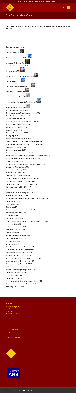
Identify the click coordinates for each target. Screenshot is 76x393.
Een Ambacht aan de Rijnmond (16, 87)
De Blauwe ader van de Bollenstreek (18, 153)
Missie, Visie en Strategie (14, 170)
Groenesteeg (10, 207)
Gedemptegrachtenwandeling (16, 110)
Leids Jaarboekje (11, 81)
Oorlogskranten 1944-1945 (15, 58)
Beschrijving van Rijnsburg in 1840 (17, 264)
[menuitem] (62, 7)
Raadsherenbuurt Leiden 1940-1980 (18, 261)
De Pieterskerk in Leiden (14, 227)
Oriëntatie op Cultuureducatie (16, 167)
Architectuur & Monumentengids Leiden (19, 193)
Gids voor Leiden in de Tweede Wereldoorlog (21, 121)
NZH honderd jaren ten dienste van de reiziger (21, 258)
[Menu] (67, 7)
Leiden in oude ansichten (14, 272)
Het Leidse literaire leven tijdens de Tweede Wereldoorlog (25, 198)
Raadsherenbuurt (11, 244)
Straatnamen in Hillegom (14, 119)
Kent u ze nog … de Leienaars (16, 267)
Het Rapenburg (11, 241)
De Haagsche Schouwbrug (15, 196)
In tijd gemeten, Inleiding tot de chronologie (20, 181)
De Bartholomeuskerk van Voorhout (18, 247)
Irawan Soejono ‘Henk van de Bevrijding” (19, 102)
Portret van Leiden (12, 275)
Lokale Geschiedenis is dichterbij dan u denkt (21, 178)
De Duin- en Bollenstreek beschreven (18, 210)
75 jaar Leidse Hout (12, 161)
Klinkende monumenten (14, 150)
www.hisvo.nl (20, 317)
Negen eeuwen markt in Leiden (16, 190)
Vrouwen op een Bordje (14, 213)
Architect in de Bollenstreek (15, 127)
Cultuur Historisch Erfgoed (15, 133)
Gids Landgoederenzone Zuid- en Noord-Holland (22, 144)
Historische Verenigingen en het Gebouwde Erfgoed (23, 164)
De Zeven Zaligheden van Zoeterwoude (19, 284)
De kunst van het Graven (14, 173)
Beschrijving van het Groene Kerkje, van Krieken (22, 281)
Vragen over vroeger (13, 218)
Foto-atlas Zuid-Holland (14, 97)
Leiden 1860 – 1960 (12, 278)
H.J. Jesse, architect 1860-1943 (16, 187)
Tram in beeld (10, 204)
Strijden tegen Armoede (14, 107)
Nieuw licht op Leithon (13, 92)
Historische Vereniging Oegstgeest (23, 390)
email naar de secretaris (13, 337)
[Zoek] (62, 7)
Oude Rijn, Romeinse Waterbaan (17, 116)
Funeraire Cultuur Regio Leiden (16, 176)
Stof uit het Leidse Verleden (15, 230)
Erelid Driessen (11, 53)
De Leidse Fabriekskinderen (15, 66)
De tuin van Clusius (12, 224)
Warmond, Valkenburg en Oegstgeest (18, 270)
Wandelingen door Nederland (15, 287)
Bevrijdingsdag (11, 215)
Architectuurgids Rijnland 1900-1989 (18, 235)
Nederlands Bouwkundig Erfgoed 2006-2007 (21, 159)
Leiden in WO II (11, 201)
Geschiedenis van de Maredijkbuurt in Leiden (21, 113)
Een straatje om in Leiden (14, 238)
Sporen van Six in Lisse (14, 63)
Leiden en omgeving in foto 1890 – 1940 (19, 184)
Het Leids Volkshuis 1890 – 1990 (17, 255)
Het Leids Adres (11, 71)
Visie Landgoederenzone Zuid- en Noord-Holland (23, 141)
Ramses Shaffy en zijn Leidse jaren (18, 76)
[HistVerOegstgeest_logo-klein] (31, 7)
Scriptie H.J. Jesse (12, 130)
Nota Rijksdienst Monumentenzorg (18, 253)
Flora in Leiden (11, 233)
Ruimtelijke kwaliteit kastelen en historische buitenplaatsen (26, 156)
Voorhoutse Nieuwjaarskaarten (16, 139)
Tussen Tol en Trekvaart (14, 147)
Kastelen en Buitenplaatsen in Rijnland (19, 250)
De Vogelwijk (10, 136)
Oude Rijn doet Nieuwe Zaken (19, 15)
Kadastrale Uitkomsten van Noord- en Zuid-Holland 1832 (25, 221)
